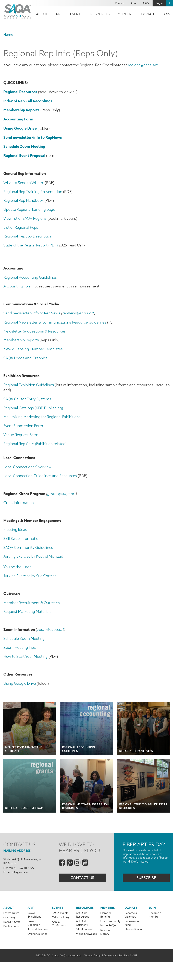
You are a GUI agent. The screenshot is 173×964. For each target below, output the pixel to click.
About (42, 14)
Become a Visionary (131, 916)
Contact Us (82, 879)
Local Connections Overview (27, 467)
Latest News (11, 915)
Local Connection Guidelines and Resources (40, 476)
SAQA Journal (84, 931)
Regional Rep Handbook (23, 200)
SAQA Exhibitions (34, 916)
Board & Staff (11, 923)
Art (59, 14)
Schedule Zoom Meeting (24, 639)
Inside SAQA (108, 927)
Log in (159, 3)
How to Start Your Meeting (25, 657)
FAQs (146, 3)
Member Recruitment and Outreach (24, 750)
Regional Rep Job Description (27, 236)
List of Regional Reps (20, 227)
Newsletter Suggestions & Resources (34, 331)
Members (125, 14)
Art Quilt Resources (82, 916)
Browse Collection (34, 925)
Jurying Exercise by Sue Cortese (30, 576)
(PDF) (53, 245)
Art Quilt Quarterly (82, 925)
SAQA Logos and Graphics (25, 358)
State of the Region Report (25, 245)
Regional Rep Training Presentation (32, 191)
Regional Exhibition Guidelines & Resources (143, 807)
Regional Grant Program (24, 809)
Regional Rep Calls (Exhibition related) (35, 444)
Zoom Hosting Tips (19, 648)
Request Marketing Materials (27, 612)
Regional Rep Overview (136, 752)
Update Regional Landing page (29, 209)
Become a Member (155, 916)
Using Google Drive (19, 684)
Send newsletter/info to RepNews (31, 313)
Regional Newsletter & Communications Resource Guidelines (54, 322)
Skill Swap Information (22, 539)
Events (76, 14)
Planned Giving (134, 931)
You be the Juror (17, 567)
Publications (11, 928)
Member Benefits (105, 916)
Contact (119, 3)
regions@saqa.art (143, 65)
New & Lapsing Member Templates (33, 349)
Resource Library (106, 934)
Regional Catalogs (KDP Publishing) (33, 408)
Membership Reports (21, 340)
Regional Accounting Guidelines (30, 277)
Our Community (110, 923)
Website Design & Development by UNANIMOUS (110, 957)
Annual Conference (59, 925)
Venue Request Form (20, 435)
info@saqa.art (20, 874)
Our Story (9, 919)
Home (8, 34)
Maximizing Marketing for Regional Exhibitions (42, 417)
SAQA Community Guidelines (28, 548)
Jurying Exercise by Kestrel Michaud (33, 557)
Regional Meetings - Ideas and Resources (84, 807)
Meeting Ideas (15, 530)
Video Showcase (86, 936)
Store (133, 3)
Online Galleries (37, 936)
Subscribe (146, 879)
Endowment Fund (132, 925)
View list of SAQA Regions (25, 218)
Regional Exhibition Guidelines (28, 385)
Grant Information (18, 503)
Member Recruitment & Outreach (31, 603)
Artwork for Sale (38, 931)
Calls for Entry (61, 919)
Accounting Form (18, 286)
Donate (148, 14)
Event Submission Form (23, 426)
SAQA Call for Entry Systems (27, 399)
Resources (100, 14)
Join (152, 909)
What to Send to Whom (23, 182)
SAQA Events (60, 915)
